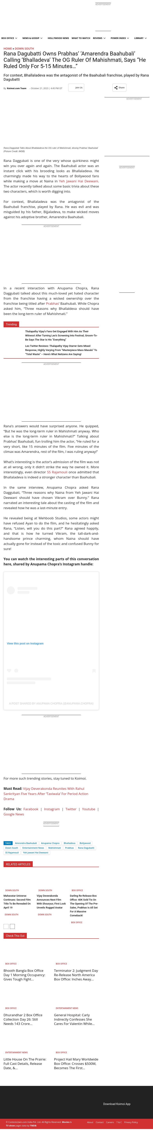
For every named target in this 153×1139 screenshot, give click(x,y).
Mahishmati (54, 847)
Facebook (30, 809)
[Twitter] (13, 836)
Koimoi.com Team (16, 88)
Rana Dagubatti (86, 847)
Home (8, 48)
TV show (10, 1125)
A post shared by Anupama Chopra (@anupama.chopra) (51, 703)
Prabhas (52, 303)
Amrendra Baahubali (26, 843)
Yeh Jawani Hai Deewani (78, 181)
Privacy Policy (131, 1122)
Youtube (88, 809)
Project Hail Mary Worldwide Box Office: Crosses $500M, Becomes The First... (76, 1063)
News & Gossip (32, 38)
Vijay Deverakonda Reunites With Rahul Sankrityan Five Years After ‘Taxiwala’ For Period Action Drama (46, 793)
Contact (100, 1122)
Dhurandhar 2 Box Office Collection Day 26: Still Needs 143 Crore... (23, 1019)
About (90, 1122)
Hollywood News (58, 38)
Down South (24, 48)
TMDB (33, 1125)
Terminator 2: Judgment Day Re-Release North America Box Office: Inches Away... (76, 974)
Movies (66, 1122)
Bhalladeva (69, 843)
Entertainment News (33, 847)
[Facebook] (6, 836)
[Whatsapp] (20, 836)
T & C (119, 1122)
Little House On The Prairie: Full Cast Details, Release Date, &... (25, 1063)
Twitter (70, 809)
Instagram (52, 809)
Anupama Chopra (50, 843)
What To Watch (81, 38)
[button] (119, 87)
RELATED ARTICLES (18, 864)
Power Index (120, 38)
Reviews (99, 38)
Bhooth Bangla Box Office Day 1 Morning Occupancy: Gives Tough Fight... (24, 974)
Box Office (77, 890)
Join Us (76, 87)
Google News (14, 814)
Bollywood (85, 843)
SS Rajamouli (57, 472)
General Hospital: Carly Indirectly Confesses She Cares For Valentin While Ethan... (73, 1021)
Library (140, 38)
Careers (110, 1122)
